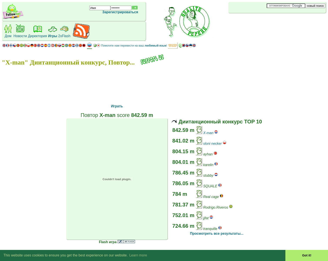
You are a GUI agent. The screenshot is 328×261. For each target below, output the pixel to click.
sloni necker (212, 143)
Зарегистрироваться (120, 12)
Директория (37, 36)
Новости (20, 36)
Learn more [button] (138, 255)
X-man (208, 133)
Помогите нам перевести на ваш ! (134, 45)
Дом (8, 36)
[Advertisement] (254, 20)
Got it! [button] (306, 255)
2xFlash (64, 36)
